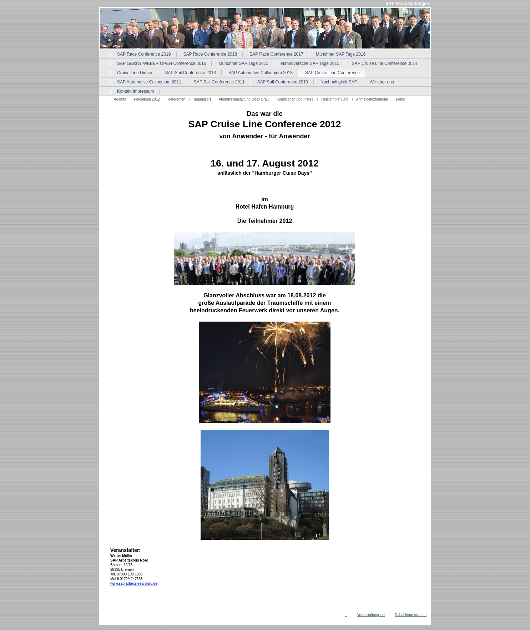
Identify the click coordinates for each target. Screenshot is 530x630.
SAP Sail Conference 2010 (282, 82)
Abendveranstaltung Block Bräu (244, 99)
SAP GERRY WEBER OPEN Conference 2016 (161, 63)
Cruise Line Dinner (134, 72)
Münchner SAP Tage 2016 (341, 54)
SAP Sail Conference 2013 (190, 72)
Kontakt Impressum (135, 91)
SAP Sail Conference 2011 (219, 82)
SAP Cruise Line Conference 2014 (384, 63)
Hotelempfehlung (334, 99)
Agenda (120, 99)
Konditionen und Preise (295, 99)
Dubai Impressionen (410, 615)
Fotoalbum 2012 (147, 99)
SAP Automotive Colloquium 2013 (260, 72)
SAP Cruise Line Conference (332, 72)
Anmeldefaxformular (372, 99)
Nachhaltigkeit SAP (338, 82)
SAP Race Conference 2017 (276, 54)
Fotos (400, 99)
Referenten (176, 99)
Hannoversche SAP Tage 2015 (310, 63)
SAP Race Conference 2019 (144, 54)
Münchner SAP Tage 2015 (243, 63)
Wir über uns (382, 82)
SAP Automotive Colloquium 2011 (149, 82)
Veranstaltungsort (371, 615)
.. (346, 615)
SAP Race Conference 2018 (210, 54)
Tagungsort (202, 99)
